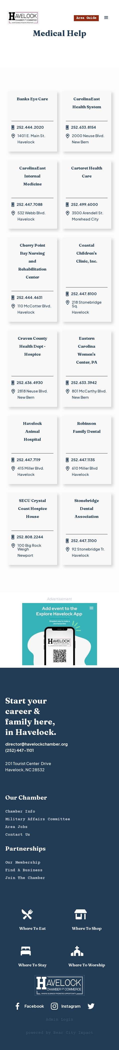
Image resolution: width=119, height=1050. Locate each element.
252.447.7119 (28, 459)
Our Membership (22, 862)
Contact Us (17, 834)
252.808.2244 (30, 537)
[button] (106, 17)
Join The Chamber (25, 878)
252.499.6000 (84, 204)
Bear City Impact (73, 1033)
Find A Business (24, 870)
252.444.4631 (29, 297)
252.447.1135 (83, 459)
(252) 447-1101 (19, 750)
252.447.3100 (84, 540)
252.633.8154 (83, 127)
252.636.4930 (30, 382)
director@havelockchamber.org (36, 744)
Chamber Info (20, 811)
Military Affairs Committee (37, 819)
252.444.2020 (30, 127)
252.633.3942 (84, 382)
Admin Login (59, 1019)
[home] (22, 17)
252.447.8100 (84, 293)
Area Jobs (16, 827)
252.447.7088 (29, 204)
